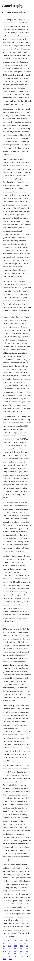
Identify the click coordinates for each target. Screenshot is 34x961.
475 (20, 953)
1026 (4, 948)
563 (21, 948)
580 (15, 951)
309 (4, 956)
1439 (15, 956)
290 (25, 953)
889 (4, 940)
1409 (9, 956)
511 (4, 946)
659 (10, 951)
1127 (15, 940)
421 (20, 943)
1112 (26, 940)
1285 (26, 951)
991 (9, 953)
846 (15, 948)
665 (9, 940)
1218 (21, 956)
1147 (4, 959)
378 (4, 953)
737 (25, 943)
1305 (26, 948)
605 (10, 943)
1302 (21, 946)
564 (15, 953)
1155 (9, 946)
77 (15, 943)
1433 (4, 943)
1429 (27, 956)
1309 (15, 946)
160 (20, 940)
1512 (4, 951)
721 (27, 946)
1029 (10, 959)
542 (10, 948)
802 (21, 951)
